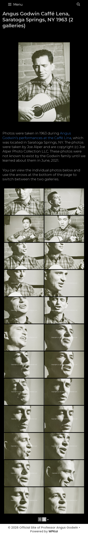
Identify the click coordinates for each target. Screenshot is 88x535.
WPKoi (53, 531)
